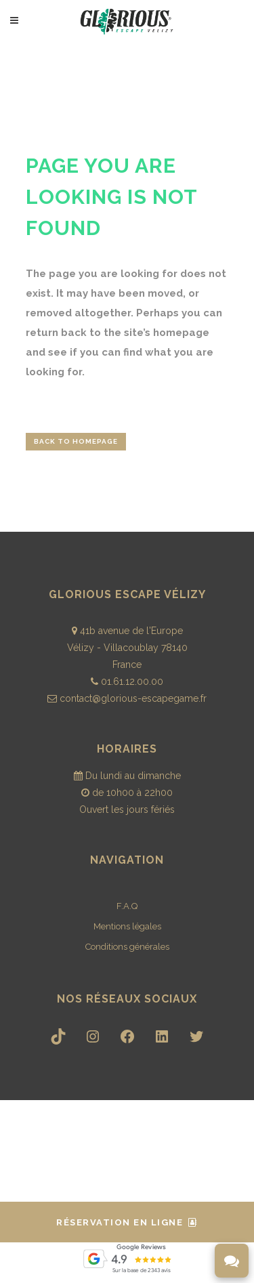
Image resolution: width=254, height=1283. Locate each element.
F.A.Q (127, 906)
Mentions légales (127, 926)
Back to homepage (76, 441)
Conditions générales (127, 947)
